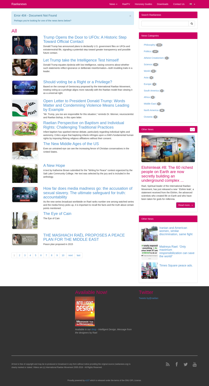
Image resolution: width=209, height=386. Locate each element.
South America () (154, 90)
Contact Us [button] (179, 4)
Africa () (149, 97)
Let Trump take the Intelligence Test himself (81, 60)
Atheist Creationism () (156, 58)
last (78, 255)
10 (63, 255)
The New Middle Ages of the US (71, 143)
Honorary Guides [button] (143, 4)
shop (94, 329)
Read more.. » (185, 205)
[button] (192, 4)
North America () (154, 110)
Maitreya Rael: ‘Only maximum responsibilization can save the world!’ (176, 251)
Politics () (151, 51)
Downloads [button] (162, 4)
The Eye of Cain (57, 213)
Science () (151, 64)
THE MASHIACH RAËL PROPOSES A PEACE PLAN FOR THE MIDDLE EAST (84, 237)
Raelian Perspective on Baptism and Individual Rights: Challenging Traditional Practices (83, 125)
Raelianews (19, 4)
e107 (87, 380)
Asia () (149, 77)
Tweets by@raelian (148, 298)
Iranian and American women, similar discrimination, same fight (176, 231)
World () (150, 71)
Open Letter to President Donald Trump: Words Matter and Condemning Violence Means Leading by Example (86, 105)
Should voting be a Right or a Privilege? (77, 82)
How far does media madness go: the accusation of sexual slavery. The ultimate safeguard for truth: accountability (87, 192)
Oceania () (151, 116)
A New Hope (54, 165)
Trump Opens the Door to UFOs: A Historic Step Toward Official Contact (85, 39)
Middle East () (152, 103)
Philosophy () (153, 45)
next (70, 255)
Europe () (150, 84)
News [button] (113, 4)
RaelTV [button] (126, 4)
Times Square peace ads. (176, 265)
